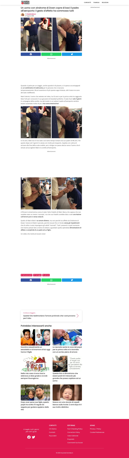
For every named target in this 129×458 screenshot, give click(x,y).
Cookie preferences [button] (97, 432)
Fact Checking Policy (74, 429)
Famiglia (96, 2)
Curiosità (87, 2)
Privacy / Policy (95, 429)
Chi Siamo (53, 429)
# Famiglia (37, 275)
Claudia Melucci (31, 14)
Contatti (52, 432)
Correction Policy (73, 432)
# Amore (46, 275)
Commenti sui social (75, 443)
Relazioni (105, 2)
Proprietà (70, 439)
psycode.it (52, 436)
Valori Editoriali (72, 436)
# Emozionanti (26, 275)
